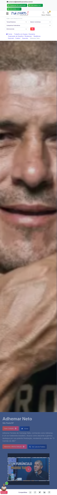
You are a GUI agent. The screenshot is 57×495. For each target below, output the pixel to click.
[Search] (43, 13)
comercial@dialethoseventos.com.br (20, 2)
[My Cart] (48, 13)
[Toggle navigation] (7, 13)
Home (9, 34)
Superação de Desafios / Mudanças (20, 36)
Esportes (25, 38)
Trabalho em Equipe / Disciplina (24, 34)
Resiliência (37, 36)
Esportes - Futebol (14, 38)
